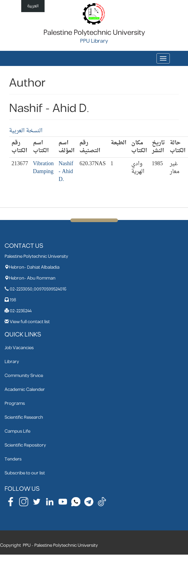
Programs (15, 403)
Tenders (13, 459)
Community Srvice (24, 375)
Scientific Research (24, 417)
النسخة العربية (25, 131)
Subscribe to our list (25, 473)
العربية (33, 5)
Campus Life (17, 431)
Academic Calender (25, 389)
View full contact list (30, 321)
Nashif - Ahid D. (66, 172)
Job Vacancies (19, 347)
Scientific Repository (25, 445)
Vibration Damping (43, 168)
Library (12, 361)
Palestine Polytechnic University (94, 32)
